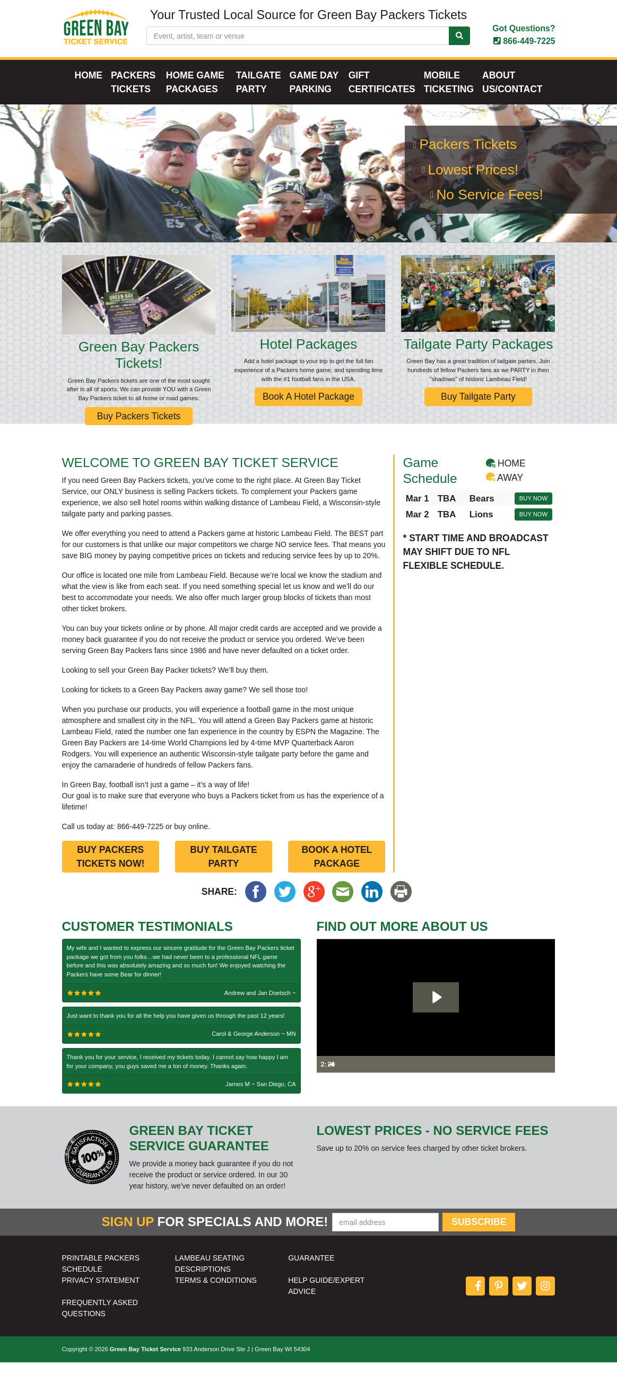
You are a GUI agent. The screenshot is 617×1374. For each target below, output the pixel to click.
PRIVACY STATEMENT (101, 1292)
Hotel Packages (309, 356)
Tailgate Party (258, 94)
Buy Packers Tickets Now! (110, 868)
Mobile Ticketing (449, 94)
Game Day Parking (314, 94)
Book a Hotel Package (336, 868)
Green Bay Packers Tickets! (139, 366)
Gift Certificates (382, 94)
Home (89, 87)
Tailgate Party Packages (478, 356)
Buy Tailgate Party (478, 408)
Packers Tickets (133, 94)
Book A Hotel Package (308, 408)
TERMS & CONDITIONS (216, 1292)
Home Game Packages (195, 94)
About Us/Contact (512, 94)
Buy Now (533, 510)
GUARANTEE (311, 1269)
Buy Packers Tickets (139, 427)
